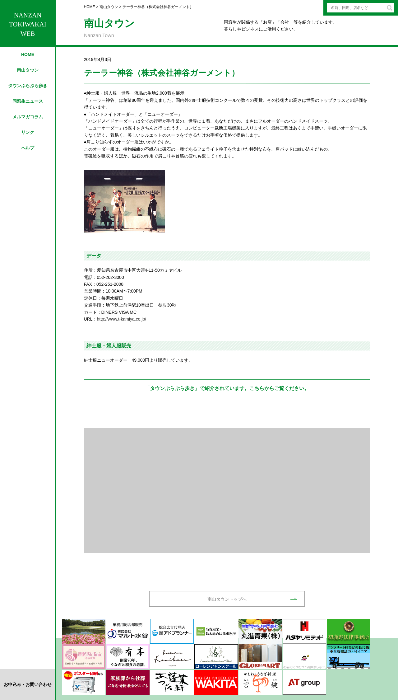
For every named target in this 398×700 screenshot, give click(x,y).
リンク (27, 132)
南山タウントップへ (227, 599)
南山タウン (28, 70)
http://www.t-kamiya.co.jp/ (121, 319)
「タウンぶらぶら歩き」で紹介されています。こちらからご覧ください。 (227, 388)
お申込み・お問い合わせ (28, 684)
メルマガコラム (27, 116)
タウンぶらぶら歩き (27, 85)
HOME (27, 54)
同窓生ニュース (27, 101)
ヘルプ (27, 147)
